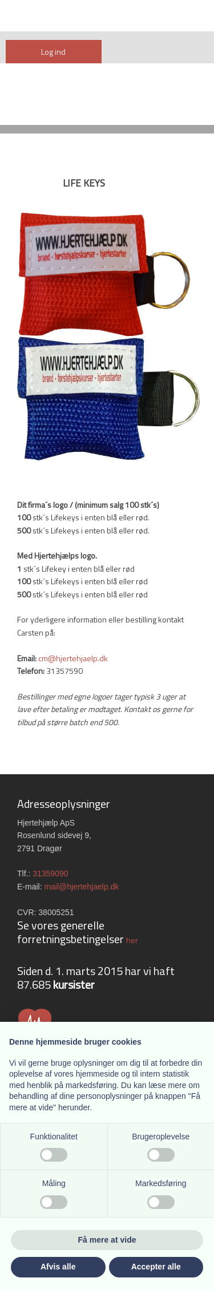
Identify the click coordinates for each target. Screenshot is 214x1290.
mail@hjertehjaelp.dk (81, 886)
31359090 (50, 873)
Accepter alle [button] (156, 1266)
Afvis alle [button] (58, 1266)
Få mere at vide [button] (107, 1239)
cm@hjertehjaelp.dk (73, 658)
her (132, 940)
